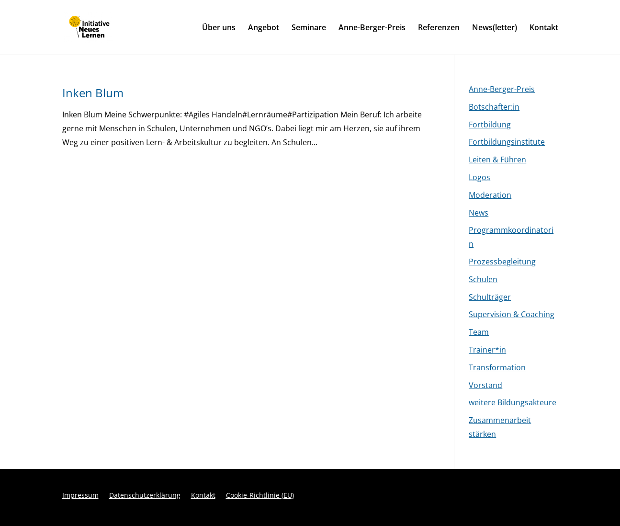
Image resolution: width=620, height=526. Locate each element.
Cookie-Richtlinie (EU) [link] (260, 496)
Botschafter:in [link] (494, 107)
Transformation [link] (497, 367)
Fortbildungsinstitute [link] (507, 142)
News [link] (478, 212)
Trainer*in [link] (487, 349)
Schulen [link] (483, 279)
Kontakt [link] (544, 28)
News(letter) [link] (494, 28)
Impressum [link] (80, 496)
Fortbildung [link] (490, 124)
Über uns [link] (219, 28)
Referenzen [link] (439, 28)
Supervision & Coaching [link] (511, 314)
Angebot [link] (263, 28)
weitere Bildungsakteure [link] (512, 402)
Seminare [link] (309, 28)
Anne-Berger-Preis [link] (372, 28)
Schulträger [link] (490, 297)
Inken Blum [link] (93, 93)
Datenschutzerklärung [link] (144, 496)
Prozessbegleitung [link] (502, 261)
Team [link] (479, 332)
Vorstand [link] (485, 385)
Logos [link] (479, 177)
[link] (109, 26)
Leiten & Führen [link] (497, 159)
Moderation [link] (490, 195)
